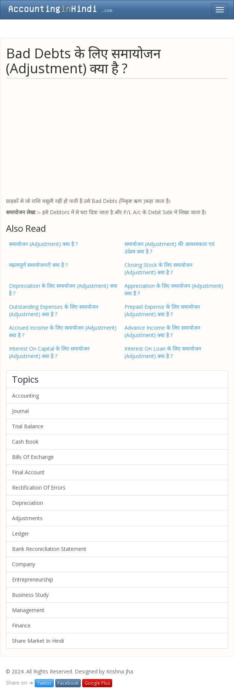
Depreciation (27, 502)
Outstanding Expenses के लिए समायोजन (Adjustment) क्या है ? (53, 310)
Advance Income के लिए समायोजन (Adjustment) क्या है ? (162, 331)
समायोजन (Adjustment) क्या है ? (43, 243)
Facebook (68, 683)
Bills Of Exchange (33, 456)
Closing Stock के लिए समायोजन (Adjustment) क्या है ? (158, 268)
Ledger (20, 533)
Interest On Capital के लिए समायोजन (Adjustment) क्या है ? (49, 352)
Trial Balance (27, 426)
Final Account (28, 472)
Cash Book (25, 441)
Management (28, 610)
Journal (20, 410)
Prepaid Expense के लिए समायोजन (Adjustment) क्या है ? (162, 310)
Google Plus (97, 683)
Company (23, 564)
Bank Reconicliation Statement (49, 548)
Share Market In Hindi (38, 640)
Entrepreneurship (32, 579)
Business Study (30, 594)
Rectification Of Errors (38, 487)
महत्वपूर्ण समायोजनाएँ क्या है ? (38, 264)
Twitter (44, 683)
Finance (21, 625)
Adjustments (27, 518)
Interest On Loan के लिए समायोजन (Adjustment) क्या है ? (162, 352)
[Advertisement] (117, 137)
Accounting (25, 395)
